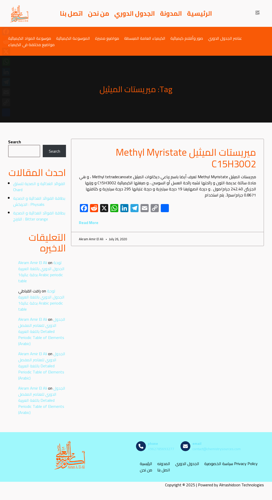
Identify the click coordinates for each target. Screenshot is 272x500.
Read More (88, 222)
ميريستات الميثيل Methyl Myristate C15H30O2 (186, 158)
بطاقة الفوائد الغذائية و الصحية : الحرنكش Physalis (39, 201)
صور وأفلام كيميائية (186, 38)
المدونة (171, 13)
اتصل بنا (71, 13)
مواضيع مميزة (107, 38)
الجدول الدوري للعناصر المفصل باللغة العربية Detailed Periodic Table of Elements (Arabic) (41, 331)
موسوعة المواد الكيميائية (29, 38)
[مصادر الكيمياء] (19, 13)
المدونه (163, 464)
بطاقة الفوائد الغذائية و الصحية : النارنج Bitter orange (39, 216)
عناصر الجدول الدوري (225, 38)
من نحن (98, 13)
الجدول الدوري (134, 13)
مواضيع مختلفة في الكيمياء (31, 44)
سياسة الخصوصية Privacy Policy (231, 464)
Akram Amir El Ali (32, 262)
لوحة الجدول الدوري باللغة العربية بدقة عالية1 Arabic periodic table (41, 272)
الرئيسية (199, 13)
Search (14, 142)
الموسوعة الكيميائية (73, 38)
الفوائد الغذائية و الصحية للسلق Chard (39, 186)
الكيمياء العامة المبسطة (144, 38)
